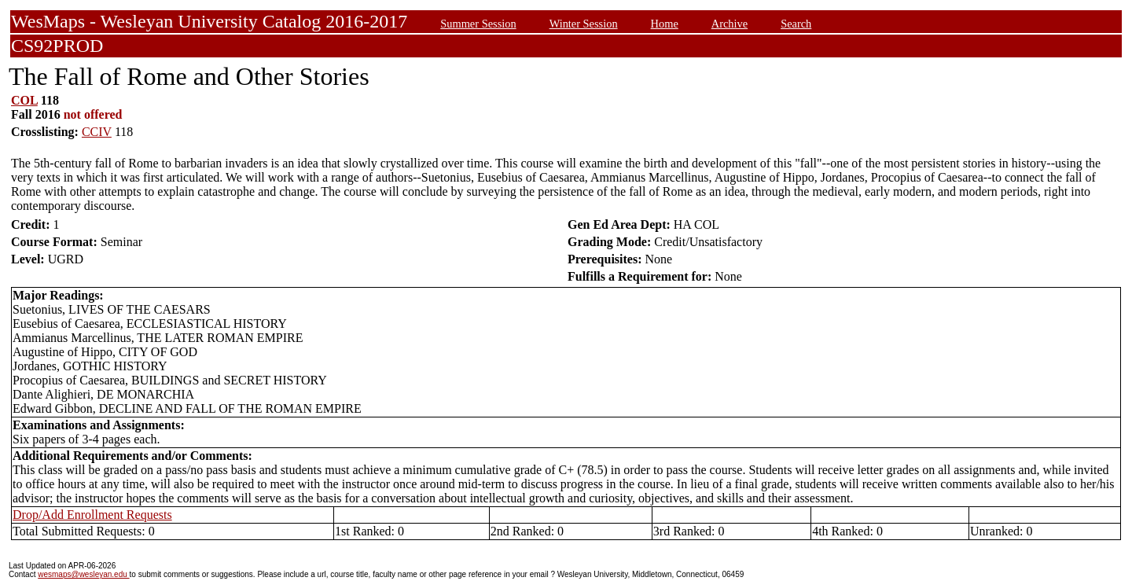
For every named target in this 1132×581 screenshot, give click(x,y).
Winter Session (583, 23)
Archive (729, 23)
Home (664, 23)
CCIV (97, 131)
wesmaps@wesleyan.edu (83, 574)
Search (796, 23)
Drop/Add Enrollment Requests (92, 514)
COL (24, 100)
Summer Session (478, 23)
